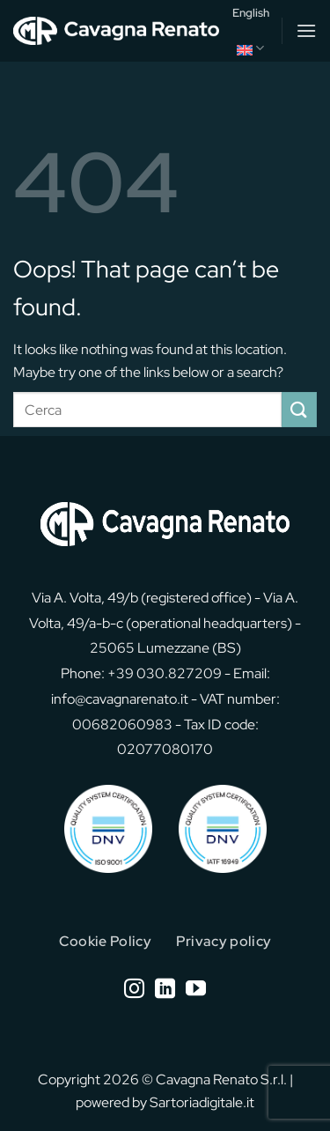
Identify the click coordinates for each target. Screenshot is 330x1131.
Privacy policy (223, 941)
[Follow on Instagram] (134, 990)
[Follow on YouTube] (196, 990)
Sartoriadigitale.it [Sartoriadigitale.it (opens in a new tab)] (202, 1102)
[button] (306, 30)
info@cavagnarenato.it (119, 699)
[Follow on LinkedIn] (165, 990)
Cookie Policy (105, 941)
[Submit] (299, 409)
